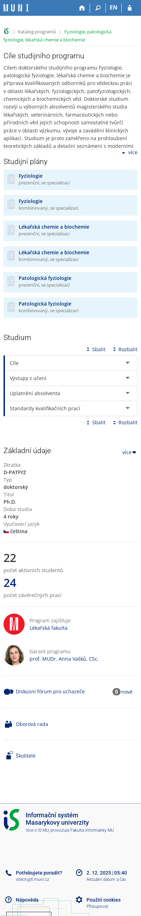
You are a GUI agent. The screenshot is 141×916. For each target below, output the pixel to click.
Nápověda (27, 900)
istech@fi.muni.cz (32, 879)
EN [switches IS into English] (113, 7)
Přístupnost (97, 906)
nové (127, 691)
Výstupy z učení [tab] (28, 378)
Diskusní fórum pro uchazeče (50, 691)
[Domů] (82, 8)
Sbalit (95, 349)
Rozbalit (124, 349)
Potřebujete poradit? (39, 873)
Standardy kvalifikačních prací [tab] (45, 408)
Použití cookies (103, 900)
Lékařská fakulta (49, 627)
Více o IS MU (37, 830)
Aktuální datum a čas (106, 879)
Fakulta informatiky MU (92, 830)
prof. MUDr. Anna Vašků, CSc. (64, 658)
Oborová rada (32, 724)
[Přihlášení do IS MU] (129, 8)
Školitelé (26, 755)
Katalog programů (37, 31)
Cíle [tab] (14, 363)
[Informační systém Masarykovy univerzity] (16, 8)
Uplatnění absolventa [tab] (35, 393)
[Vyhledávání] (98, 8)
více (129, 153)
